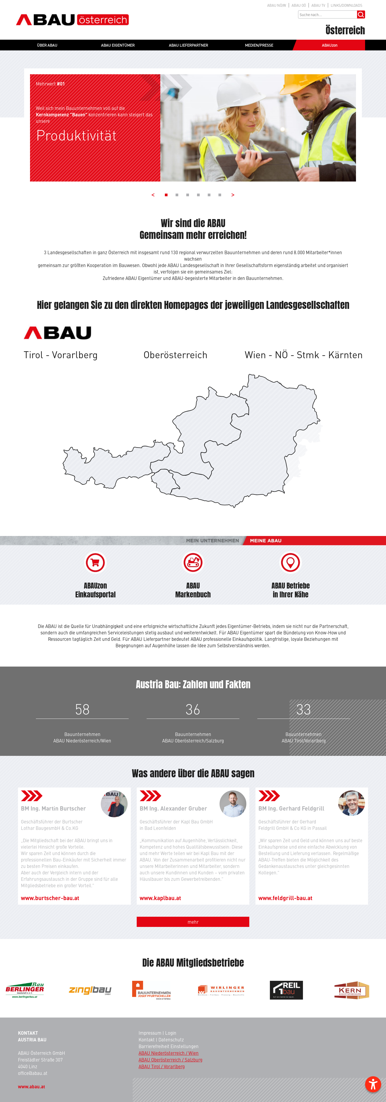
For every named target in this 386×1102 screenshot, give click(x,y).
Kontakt (147, 1039)
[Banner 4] (198, 195)
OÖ (299, 5)
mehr (193, 922)
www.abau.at (31, 1086)
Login (170, 1033)
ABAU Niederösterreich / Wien (169, 1053)
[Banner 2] (177, 195)
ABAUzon (329, 45)
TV (318, 5)
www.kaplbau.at (160, 898)
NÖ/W (276, 5)
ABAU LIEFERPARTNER (188, 45)
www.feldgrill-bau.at (285, 898)
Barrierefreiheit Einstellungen (169, 1046)
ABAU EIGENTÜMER (118, 45)
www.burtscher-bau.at (50, 898)
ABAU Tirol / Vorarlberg (162, 1066)
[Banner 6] (219, 195)
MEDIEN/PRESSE (259, 45)
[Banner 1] (166, 195)
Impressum (150, 1033)
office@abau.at (32, 1073)
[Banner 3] (187, 195)
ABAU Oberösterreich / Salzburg (170, 1059)
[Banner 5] (209, 195)
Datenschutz (171, 1039)
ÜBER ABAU (47, 45)
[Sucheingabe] (327, 14)
